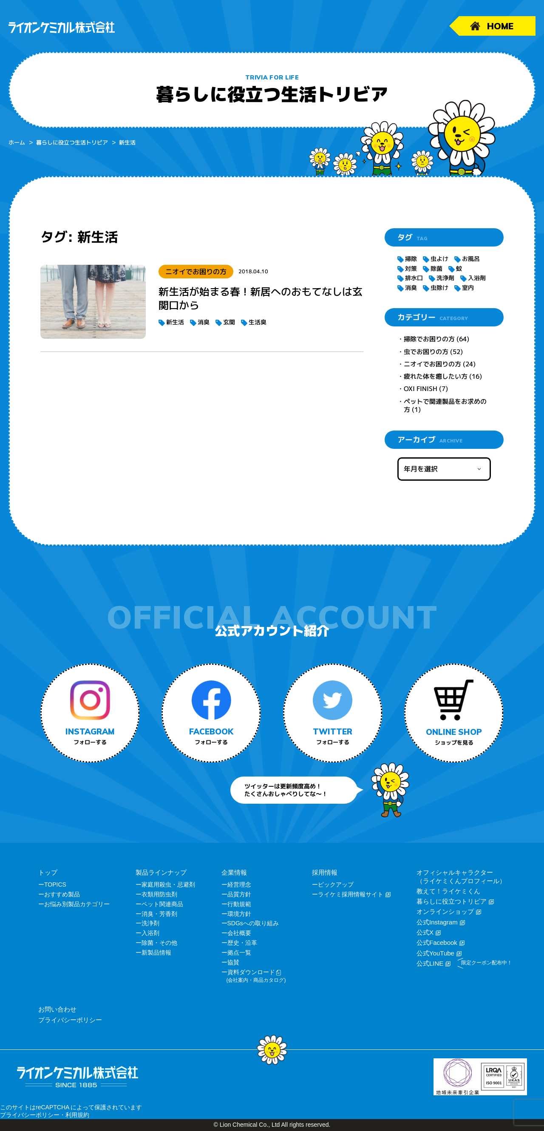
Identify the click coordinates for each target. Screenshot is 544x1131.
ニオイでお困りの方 (432, 364)
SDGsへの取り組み (253, 923)
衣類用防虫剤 (159, 894)
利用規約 (77, 1114)
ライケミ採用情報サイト (350, 894)
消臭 (204, 322)
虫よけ (439, 259)
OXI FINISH (420, 388)
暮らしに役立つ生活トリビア (72, 142)
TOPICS (55, 884)
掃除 (411, 259)
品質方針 (239, 894)
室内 (468, 287)
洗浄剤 (445, 278)
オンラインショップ (445, 911)
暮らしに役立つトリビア (451, 901)
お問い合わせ (57, 1009)
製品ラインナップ (161, 872)
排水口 (414, 278)
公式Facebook (436, 942)
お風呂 (471, 259)
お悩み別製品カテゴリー (77, 904)
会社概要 (239, 933)
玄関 (229, 322)
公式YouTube (435, 953)
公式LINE (429, 963)
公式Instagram (437, 922)
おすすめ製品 (62, 894)
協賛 (233, 962)
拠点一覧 (239, 952)
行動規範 (239, 904)
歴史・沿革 (242, 942)
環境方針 (239, 913)
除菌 (436, 268)
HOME (500, 25)
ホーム (16, 142)
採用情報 (324, 872)
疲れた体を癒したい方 (436, 376)
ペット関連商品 (162, 904)
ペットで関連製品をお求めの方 (445, 405)
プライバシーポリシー (70, 1019)
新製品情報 (156, 952)
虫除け (439, 287)
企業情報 (234, 872)
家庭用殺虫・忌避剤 (168, 884)
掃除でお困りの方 (429, 338)
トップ (47, 872)
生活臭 (257, 322)
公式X (425, 932)
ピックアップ (336, 884)
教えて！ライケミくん (448, 891)
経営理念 (239, 884)
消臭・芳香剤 (159, 913)
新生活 (175, 322)
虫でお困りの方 (426, 351)
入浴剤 (477, 278)
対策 (411, 268)
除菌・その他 (159, 942)
